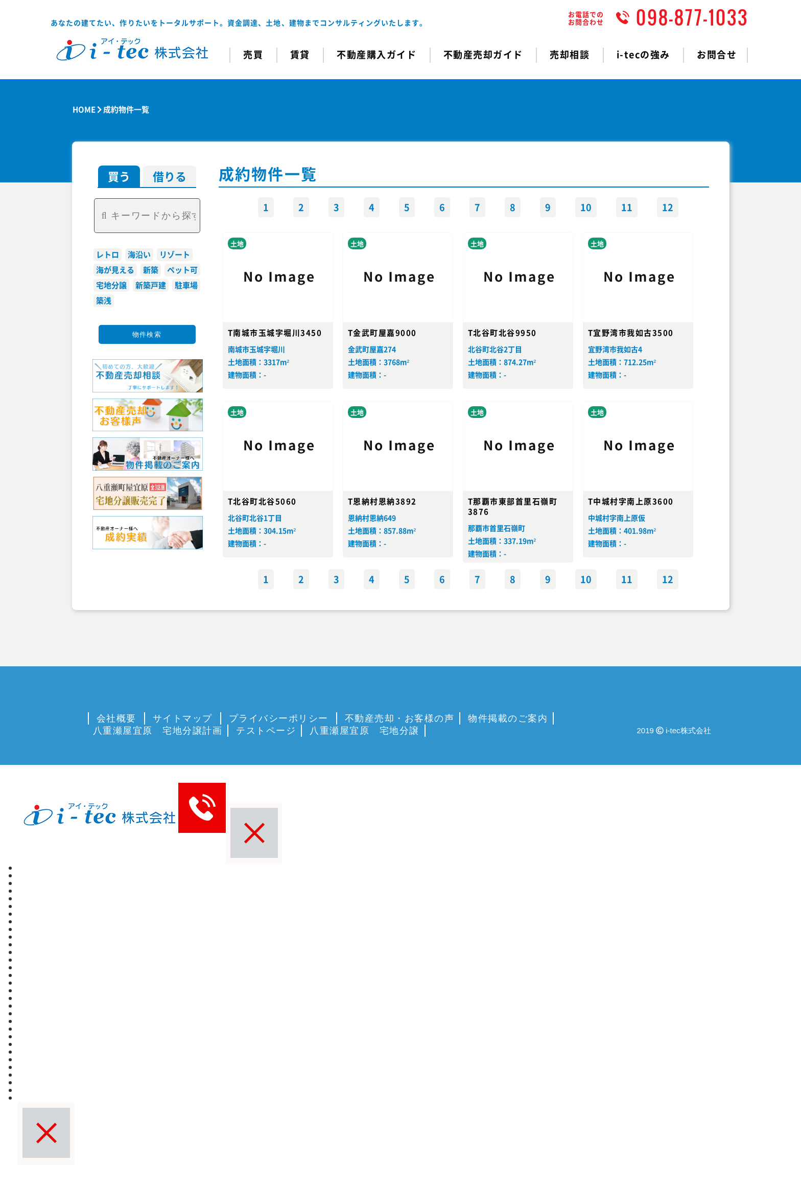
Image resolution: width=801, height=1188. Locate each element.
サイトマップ (183, 718)
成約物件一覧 (126, 109)
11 (626, 207)
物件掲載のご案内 (508, 718)
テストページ (266, 731)
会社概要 (116, 718)
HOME (84, 109)
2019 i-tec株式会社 (674, 730)
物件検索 (146, 334)
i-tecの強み (643, 54)
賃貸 (25, 890)
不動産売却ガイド (483, 54)
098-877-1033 (692, 17)
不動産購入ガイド (376, 54)
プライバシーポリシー (278, 718)
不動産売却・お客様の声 (400, 718)
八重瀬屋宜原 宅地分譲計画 (158, 731)
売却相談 (570, 54)
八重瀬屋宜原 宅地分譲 (364, 731)
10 (586, 207)
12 (667, 207)
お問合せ (717, 54)
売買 (25, 875)
